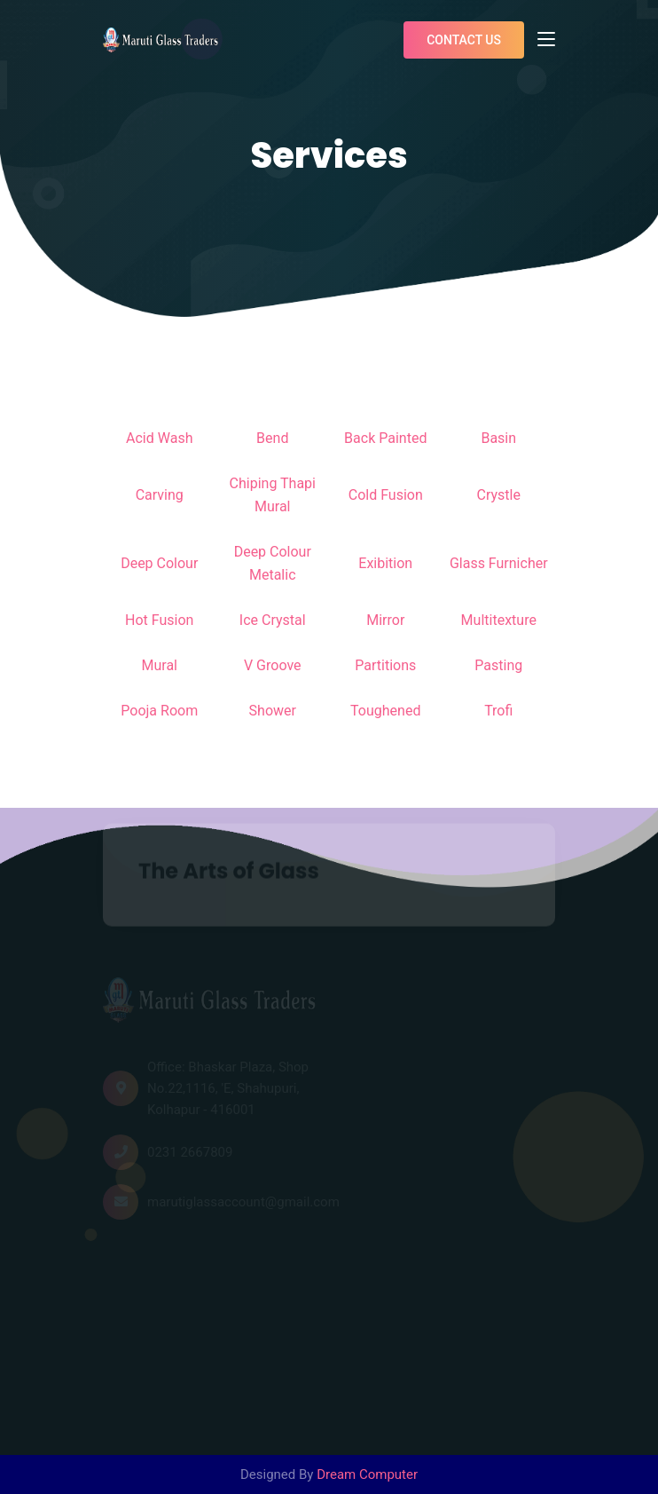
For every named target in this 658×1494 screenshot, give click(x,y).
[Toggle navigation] (546, 40)
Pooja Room (159, 710)
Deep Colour (159, 563)
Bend (272, 438)
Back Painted (385, 438)
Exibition (385, 563)
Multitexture (499, 620)
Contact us (464, 40)
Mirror (385, 620)
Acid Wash (159, 438)
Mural (160, 665)
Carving (160, 494)
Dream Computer (367, 1474)
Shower (272, 710)
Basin (498, 438)
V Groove (273, 665)
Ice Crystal (272, 620)
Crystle (499, 494)
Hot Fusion (159, 620)
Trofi (498, 710)
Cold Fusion (386, 494)
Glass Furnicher (499, 563)
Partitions (385, 665)
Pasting (498, 665)
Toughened (385, 710)
